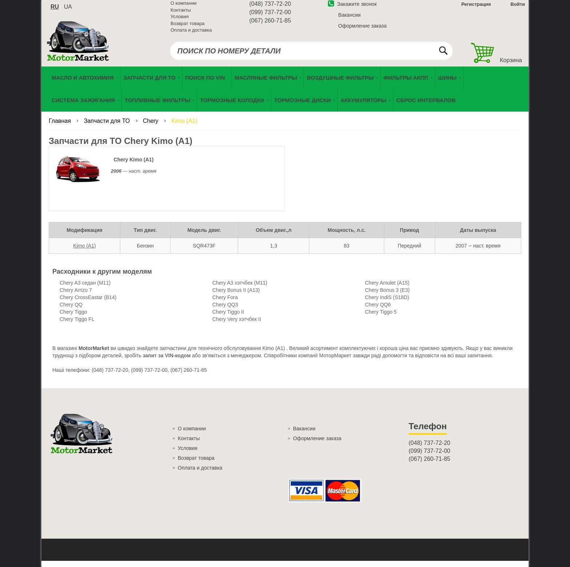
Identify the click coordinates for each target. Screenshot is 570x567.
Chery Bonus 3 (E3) (387, 296)
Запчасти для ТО (108, 127)
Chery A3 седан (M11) (85, 289)
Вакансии (349, 19)
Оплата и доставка (191, 34)
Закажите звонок (352, 8)
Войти (517, 8)
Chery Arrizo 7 (76, 296)
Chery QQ (71, 311)
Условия (179, 21)
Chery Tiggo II (228, 318)
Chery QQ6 (378, 311)
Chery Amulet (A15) (387, 289)
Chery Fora (225, 303)
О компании (183, 7)
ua (68, 11)
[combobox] (311, 55)
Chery (151, 127)
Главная (60, 127)
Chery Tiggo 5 (381, 318)
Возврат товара (187, 28)
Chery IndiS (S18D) (387, 303)
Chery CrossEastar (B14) (88, 303)
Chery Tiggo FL (77, 325)
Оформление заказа (362, 30)
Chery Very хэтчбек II (236, 325)
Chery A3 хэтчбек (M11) (239, 289)
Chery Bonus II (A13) (236, 296)
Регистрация (475, 8)
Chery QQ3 (225, 311)
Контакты (180, 14)
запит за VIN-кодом (167, 362)
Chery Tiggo (73, 318)
